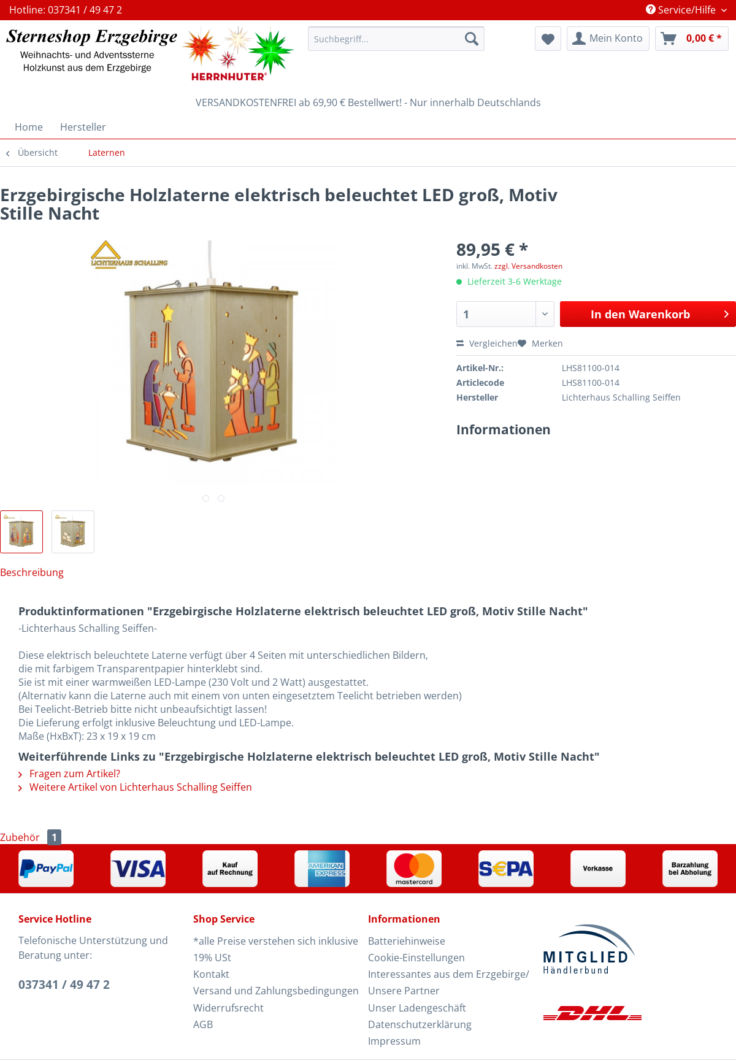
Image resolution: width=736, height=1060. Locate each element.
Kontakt (211, 974)
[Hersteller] (83, 127)
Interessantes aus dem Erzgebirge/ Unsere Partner (448, 982)
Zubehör (30, 837)
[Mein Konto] (608, 38)
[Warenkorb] (692, 38)
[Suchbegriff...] (396, 38)
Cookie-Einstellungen (416, 957)
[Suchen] (472, 38)
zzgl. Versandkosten (528, 266)
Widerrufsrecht (228, 1008)
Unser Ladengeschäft (417, 1008)
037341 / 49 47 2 (64, 985)
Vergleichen (487, 343)
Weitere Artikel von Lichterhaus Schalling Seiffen (135, 787)
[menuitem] (396, 44)
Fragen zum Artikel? (69, 773)
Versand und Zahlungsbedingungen (276, 990)
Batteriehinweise (406, 941)
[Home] (29, 127)
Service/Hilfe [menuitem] (682, 10)
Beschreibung (32, 572)
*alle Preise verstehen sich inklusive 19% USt (275, 949)
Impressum (394, 1041)
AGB (203, 1024)
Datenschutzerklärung (420, 1024)
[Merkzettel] (548, 38)
